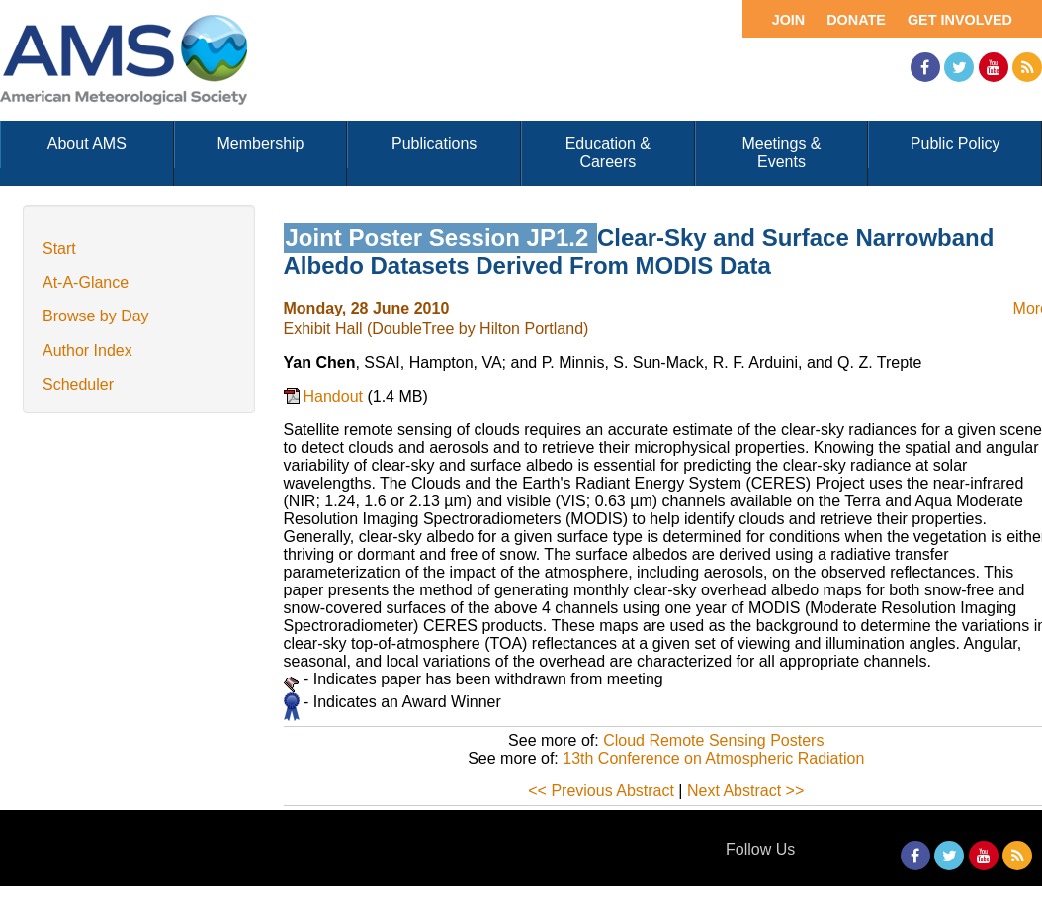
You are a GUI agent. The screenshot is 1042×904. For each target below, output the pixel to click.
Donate (856, 20)
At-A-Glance (86, 282)
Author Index (87, 350)
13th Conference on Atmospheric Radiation (713, 758)
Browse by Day (96, 316)
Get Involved (960, 20)
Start (59, 248)
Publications (434, 144)
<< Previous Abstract (601, 790)
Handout (336, 396)
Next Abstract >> (745, 790)
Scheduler (78, 384)
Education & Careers (608, 153)
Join (789, 20)
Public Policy (955, 144)
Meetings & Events (781, 153)
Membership (260, 144)
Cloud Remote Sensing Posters (713, 740)
